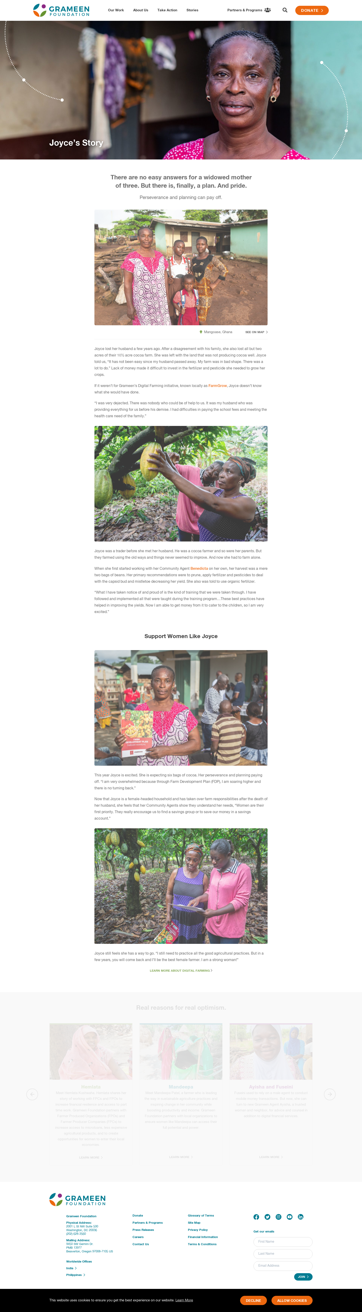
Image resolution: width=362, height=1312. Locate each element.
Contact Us (141, 1244)
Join (303, 1276)
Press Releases (143, 1230)
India (71, 1268)
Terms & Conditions (202, 1244)
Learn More (184, 1300)
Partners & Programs (148, 1222)
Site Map (194, 1222)
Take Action (167, 10)
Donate (312, 11)
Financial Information (203, 1237)
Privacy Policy (198, 1230)
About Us (140, 10)
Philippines (75, 1275)
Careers (138, 1237)
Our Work (116, 10)
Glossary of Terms (201, 1215)
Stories (192, 10)
